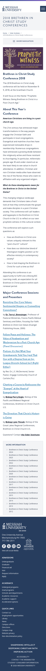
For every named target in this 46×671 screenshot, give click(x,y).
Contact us (6, 612)
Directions (6, 627)
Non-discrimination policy (12, 636)
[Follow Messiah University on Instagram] (14, 546)
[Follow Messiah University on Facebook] (4, 546)
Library (4, 618)
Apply (4, 576)
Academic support (9, 599)
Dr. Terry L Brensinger (16, 314)
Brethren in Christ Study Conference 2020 (23, 472)
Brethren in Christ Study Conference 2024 (23, 450)
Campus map (7, 630)
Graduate (5, 564)
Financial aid (7, 567)
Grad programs (8, 590)
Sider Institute (15, 33)
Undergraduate (8, 561)
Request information (10, 573)
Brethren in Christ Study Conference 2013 (23, 504)
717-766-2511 (8, 540)
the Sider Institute (30, 434)
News (4, 621)
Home (5, 33)
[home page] (24, 8)
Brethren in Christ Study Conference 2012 (23, 510)
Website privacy (8, 633)
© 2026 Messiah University (23, 665)
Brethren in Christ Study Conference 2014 (23, 499)
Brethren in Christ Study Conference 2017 (23, 483)
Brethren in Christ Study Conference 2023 (23, 456)
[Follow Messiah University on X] (9, 546)
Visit (3, 570)
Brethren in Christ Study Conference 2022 (23, 461)
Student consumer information (23, 662)
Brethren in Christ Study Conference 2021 (23, 467)
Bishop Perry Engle (15, 397)
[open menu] (43, 9)
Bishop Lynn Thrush (15, 422)
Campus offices (8, 624)
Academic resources (10, 596)
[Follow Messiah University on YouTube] (19, 546)
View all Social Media (10, 550)
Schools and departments (12, 593)
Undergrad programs (10, 587)
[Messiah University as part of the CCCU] (29, 544)
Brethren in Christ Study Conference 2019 (23, 477)
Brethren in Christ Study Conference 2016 (23, 488)
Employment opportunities (12, 615)
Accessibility (23, 657)
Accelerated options (10, 602)
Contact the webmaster (23, 659)
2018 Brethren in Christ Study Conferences (18, 35)
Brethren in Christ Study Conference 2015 (23, 494)
